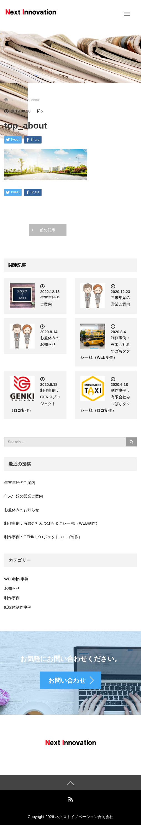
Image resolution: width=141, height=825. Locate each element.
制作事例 (12, 598)
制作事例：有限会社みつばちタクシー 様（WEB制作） (51, 523)
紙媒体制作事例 (17, 607)
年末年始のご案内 (19, 482)
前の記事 (47, 230)
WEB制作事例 (16, 579)
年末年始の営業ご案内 (23, 496)
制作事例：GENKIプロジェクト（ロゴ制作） (43, 537)
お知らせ (12, 588)
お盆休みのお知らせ (21, 510)
